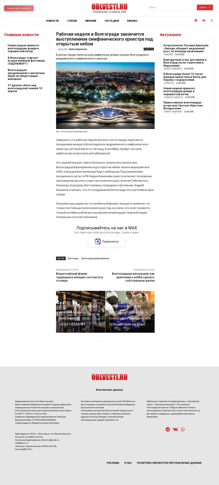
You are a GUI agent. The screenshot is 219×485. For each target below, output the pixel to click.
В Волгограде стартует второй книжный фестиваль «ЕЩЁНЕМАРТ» (26, 60)
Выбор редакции (172, 68)
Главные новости (173, 97)
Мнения (168, 54)
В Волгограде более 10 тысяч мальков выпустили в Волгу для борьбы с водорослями (184, 76)
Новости (149, 49)
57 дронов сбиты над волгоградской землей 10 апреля (25, 88)
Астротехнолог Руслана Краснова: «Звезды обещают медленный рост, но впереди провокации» (186, 48)
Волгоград (73, 258)
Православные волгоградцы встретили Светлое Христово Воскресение (183, 105)
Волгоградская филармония (95, 258)
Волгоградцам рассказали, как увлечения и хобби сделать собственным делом (133, 277)
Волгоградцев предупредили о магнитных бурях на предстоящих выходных (26, 74)
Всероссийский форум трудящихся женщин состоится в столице (79, 277)
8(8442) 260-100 (36, 437)
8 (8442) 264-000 (49, 446)
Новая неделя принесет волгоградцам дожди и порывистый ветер (23, 48)
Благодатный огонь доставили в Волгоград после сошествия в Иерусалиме (185, 62)
